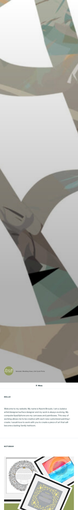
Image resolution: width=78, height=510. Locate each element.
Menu (39, 386)
